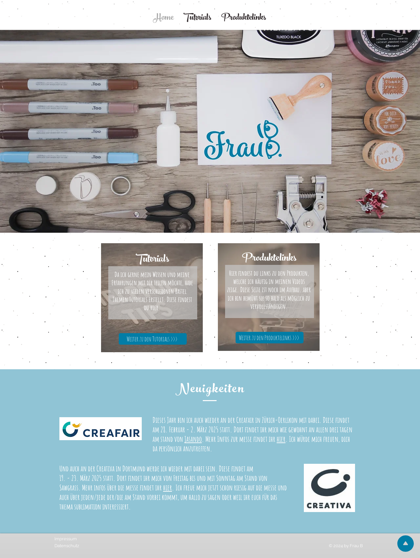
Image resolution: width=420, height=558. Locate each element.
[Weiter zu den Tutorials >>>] (153, 339)
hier (281, 439)
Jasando (193, 439)
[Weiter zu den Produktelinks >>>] (270, 337)
